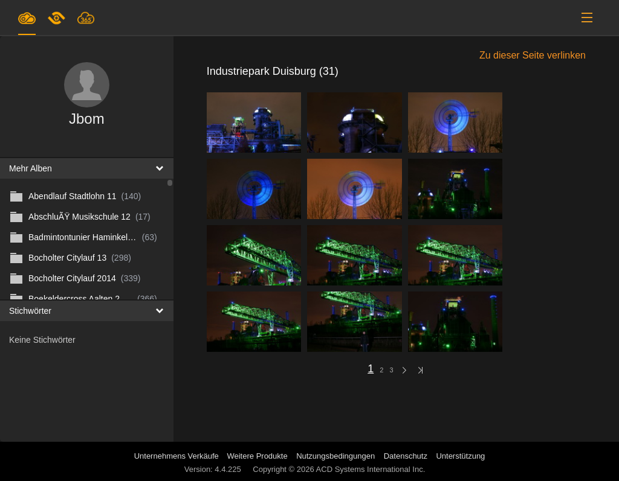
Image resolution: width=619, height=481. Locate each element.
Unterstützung (460, 455)
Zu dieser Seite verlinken (532, 55)
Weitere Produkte (257, 455)
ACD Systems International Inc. (371, 469)
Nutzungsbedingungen (335, 455)
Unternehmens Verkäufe (177, 455)
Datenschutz (405, 455)
